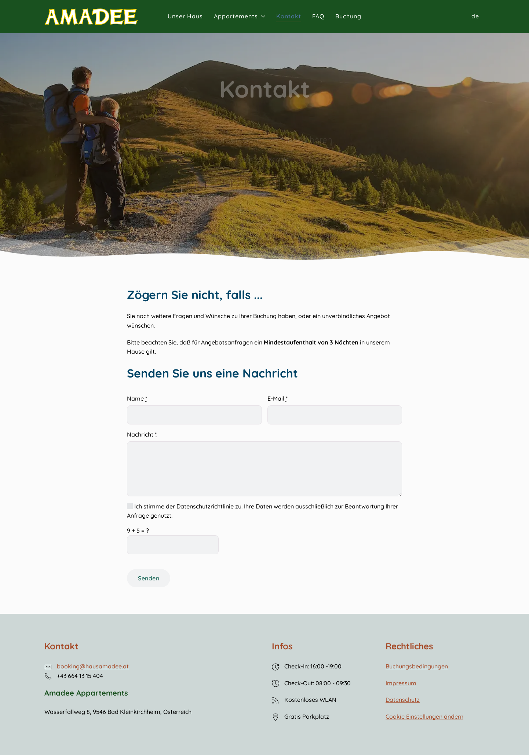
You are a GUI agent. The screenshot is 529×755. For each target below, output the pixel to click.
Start (246, 159)
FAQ (318, 16)
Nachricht (142, 434)
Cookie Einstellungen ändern (424, 716)
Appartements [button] (239, 16)
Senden (148, 578)
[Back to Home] (91, 16)
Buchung (348, 16)
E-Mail (277, 398)
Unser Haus (185, 16)
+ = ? (138, 530)
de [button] (475, 16)
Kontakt (288, 16)
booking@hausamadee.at (93, 666)
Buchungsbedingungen (417, 666)
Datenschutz (403, 699)
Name (137, 398)
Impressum (401, 683)
